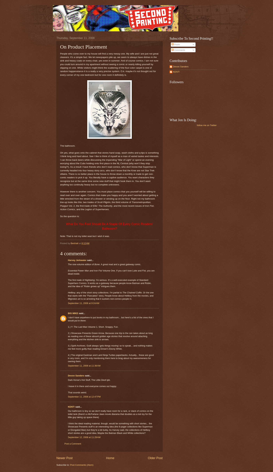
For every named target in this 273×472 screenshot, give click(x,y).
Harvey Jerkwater (77, 260)
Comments (178, 50)
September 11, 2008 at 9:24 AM (83, 303)
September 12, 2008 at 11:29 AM (84, 437)
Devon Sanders (76, 375)
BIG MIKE (73, 313)
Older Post (155, 458)
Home (110, 458)
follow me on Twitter (207, 125)
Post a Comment (72, 443)
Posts (175, 44)
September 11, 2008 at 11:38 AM (84, 365)
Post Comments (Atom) (81, 465)
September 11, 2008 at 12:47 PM (84, 396)
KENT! (71, 406)
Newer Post (64, 458)
